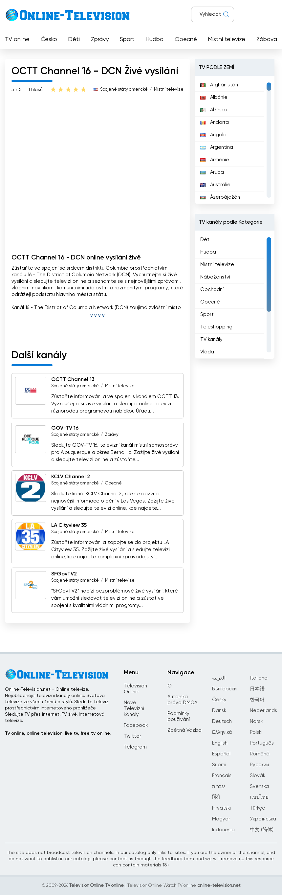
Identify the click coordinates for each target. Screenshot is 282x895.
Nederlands (263, 710)
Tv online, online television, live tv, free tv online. (58, 733)
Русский (259, 764)
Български (224, 688)
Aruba (212, 172)
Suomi (219, 764)
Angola (213, 134)
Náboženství (215, 277)
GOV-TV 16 (64, 428)
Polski (256, 732)
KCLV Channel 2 (70, 477)
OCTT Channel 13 (73, 379)
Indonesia (223, 829)
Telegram (135, 747)
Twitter (132, 736)
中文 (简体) (261, 829)
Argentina (216, 147)
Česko (49, 39)
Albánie (214, 97)
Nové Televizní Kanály (134, 708)
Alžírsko (213, 109)
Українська (263, 819)
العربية (219, 678)
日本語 (257, 688)
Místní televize (226, 39)
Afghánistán (219, 84)
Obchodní (212, 289)
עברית (218, 786)
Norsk (256, 721)
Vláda (207, 351)
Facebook (136, 725)
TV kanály (211, 339)
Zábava (266, 39)
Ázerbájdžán (220, 197)
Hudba (154, 39)
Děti (74, 39)
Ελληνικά (222, 732)
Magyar (221, 819)
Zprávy (100, 39)
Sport (127, 39)
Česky (219, 699)
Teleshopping (216, 326)
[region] (234, 140)
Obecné (186, 39)
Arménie (214, 159)
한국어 (257, 699)
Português (262, 743)
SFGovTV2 (64, 574)
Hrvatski (221, 808)
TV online (17, 39)
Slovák (257, 775)
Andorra (214, 122)
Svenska (259, 786)
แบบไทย (259, 797)
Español (221, 753)
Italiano (259, 678)
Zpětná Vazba (184, 730)
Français (221, 775)
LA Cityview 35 (69, 525)
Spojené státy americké (124, 89)
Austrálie (215, 184)
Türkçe (257, 808)
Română (260, 753)
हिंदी (216, 797)
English (220, 743)
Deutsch (222, 721)
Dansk (219, 710)
